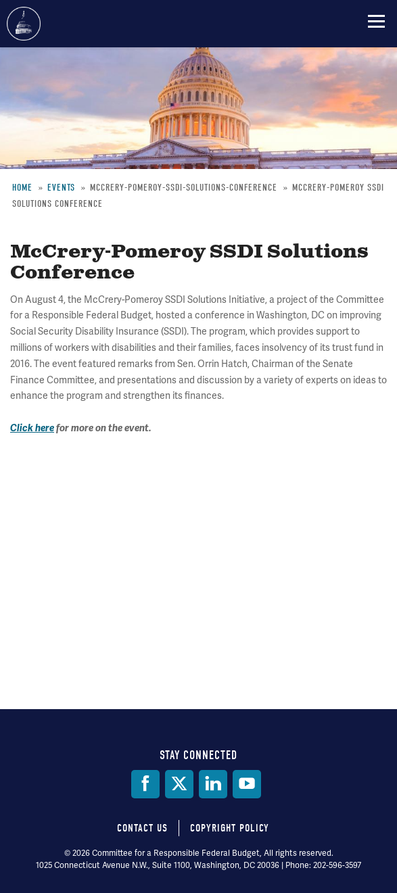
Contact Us (142, 828)
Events (61, 187)
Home (22, 187)
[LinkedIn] (213, 784)
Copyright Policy (229, 828)
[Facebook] (145, 784)
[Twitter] (179, 784)
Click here (32, 428)
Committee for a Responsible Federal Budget (24, 24)
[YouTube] (247, 784)
